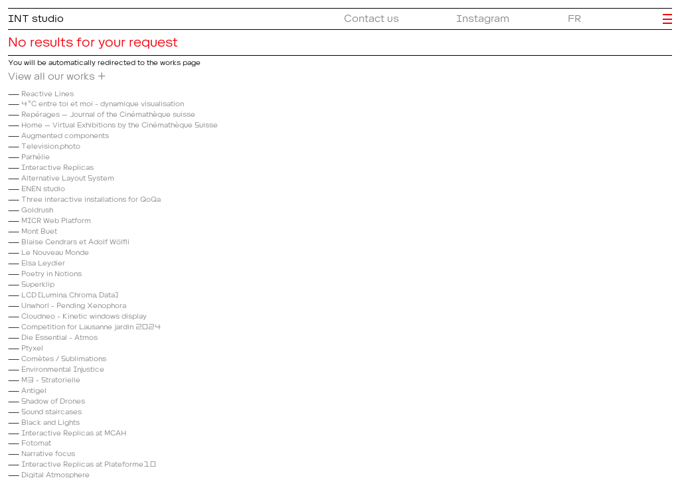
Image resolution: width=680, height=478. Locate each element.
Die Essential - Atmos (59, 336)
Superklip (37, 282)
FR (574, 16)
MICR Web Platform (56, 219)
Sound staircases (51, 410)
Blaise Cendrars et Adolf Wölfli (75, 240)
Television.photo (50, 144)
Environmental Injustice (62, 367)
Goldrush (37, 208)
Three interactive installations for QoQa (91, 197)
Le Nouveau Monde (55, 251)
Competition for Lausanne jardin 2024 (91, 325)
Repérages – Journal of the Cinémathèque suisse (108, 113)
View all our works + (57, 73)
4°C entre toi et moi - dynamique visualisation (102, 102)
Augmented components (65, 134)
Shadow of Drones (53, 399)
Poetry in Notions (51, 272)
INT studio (36, 16)
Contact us (371, 16)
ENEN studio (43, 187)
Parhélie (35, 155)
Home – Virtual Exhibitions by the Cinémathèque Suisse (119, 123)
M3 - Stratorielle (50, 378)
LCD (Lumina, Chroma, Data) (69, 293)
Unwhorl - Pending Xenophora (73, 304)
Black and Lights (50, 421)
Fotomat (36, 441)
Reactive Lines (47, 92)
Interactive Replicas (57, 166)
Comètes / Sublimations (63, 357)
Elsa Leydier (43, 261)
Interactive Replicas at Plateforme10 (88, 462)
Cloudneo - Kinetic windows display (84, 314)
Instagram (482, 16)
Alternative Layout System (67, 176)
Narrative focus (48, 452)
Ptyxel (32, 346)
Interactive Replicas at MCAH (73, 431)
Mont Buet (39, 229)
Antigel (33, 389)
